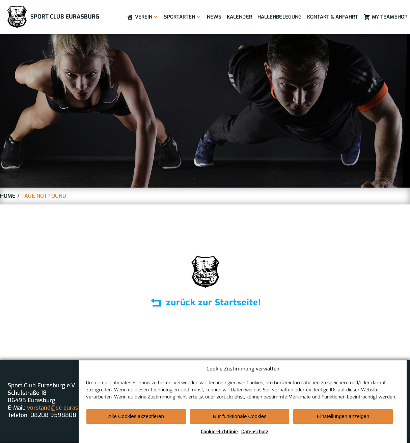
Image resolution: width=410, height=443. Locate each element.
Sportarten (182, 16)
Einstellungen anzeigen (343, 422)
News (214, 16)
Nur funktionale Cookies (239, 422)
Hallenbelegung (279, 16)
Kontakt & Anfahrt (332, 16)
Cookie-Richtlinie (219, 437)
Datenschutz (254, 437)
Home (8, 195)
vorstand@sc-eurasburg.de (63, 408)
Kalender (239, 16)
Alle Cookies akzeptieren (136, 422)
